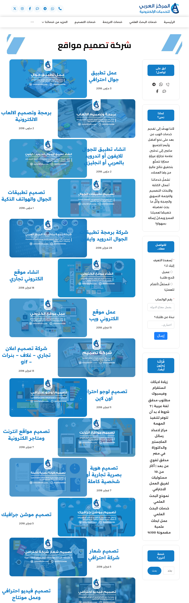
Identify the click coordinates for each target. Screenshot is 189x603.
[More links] (32, 22)
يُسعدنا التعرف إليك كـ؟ (163, 263)
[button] (60, 8)
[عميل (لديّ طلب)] (171, 272)
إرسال (160, 336)
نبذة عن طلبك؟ (164, 317)
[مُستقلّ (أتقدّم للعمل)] (171, 284)
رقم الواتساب (163, 299)
